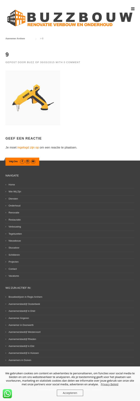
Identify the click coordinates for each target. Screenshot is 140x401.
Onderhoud (14, 205)
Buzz (30, 62)
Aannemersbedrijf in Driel (22, 311)
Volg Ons (13, 161)
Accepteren (70, 393)
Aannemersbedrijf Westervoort (24, 332)
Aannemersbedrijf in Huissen (24, 353)
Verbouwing (15, 226)
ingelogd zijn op (28, 147)
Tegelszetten (15, 233)
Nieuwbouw (15, 240)
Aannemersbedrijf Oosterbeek (24, 304)
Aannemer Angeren (19, 318)
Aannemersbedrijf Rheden (22, 339)
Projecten (14, 261)
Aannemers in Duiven (20, 360)
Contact (13, 269)
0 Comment (72, 62)
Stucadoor (14, 247)
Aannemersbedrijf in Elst (21, 346)
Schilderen (14, 254)
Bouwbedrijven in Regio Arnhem (25, 296)
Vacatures (14, 275)
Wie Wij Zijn (15, 191)
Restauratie (15, 219)
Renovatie (14, 212)
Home (12, 184)
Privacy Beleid (109, 384)
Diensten (13, 198)
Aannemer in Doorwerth (21, 325)
